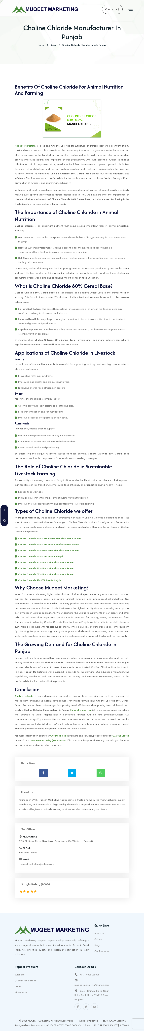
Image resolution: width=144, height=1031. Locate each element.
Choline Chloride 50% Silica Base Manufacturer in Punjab (48, 550)
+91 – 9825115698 (89, 974)
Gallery (98, 939)
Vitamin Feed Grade (25, 980)
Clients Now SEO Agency (62, 1025)
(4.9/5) (45, 884)
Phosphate (21, 992)
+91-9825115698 (28, 852)
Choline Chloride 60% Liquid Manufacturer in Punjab (46, 574)
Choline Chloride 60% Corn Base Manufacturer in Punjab (48, 544)
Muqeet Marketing (25, 146)
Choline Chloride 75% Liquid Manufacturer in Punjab (46, 562)
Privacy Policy (109, 1025)
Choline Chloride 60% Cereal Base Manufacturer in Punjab (49, 538)
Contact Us (112, 9)
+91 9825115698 (120, 736)
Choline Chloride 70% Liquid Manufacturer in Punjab (46, 568)
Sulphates (20, 974)
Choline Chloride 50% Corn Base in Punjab (41, 556)
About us (99, 933)
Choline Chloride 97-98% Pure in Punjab (39, 580)
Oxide (18, 986)
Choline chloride (24, 696)
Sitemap (124, 1025)
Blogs (97, 945)
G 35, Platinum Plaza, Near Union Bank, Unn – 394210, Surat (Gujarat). (91, 995)
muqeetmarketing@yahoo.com (48, 740)
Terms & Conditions (114, 1020)
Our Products (101, 951)
